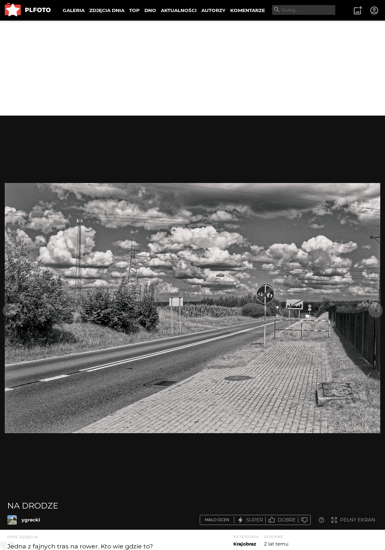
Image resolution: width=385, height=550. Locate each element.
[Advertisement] (192, 68)
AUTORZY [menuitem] (213, 10)
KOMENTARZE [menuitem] (247, 10)
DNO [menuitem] (150, 10)
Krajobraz (244, 544)
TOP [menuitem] (134, 10)
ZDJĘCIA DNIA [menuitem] (106, 10)
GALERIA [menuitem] (74, 10)
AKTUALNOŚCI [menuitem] (179, 10)
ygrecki (31, 520)
